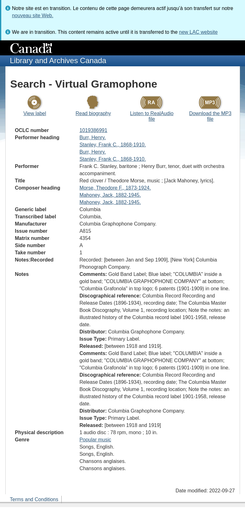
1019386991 (93, 130)
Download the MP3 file (210, 116)
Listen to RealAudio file (152, 116)
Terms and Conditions (34, 499)
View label (34, 113)
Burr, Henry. (92, 137)
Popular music (95, 439)
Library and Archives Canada (58, 60)
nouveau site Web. (32, 15)
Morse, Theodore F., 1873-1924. (115, 187)
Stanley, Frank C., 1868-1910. (112, 144)
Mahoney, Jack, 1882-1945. (110, 195)
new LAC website (198, 32)
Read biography (93, 113)
